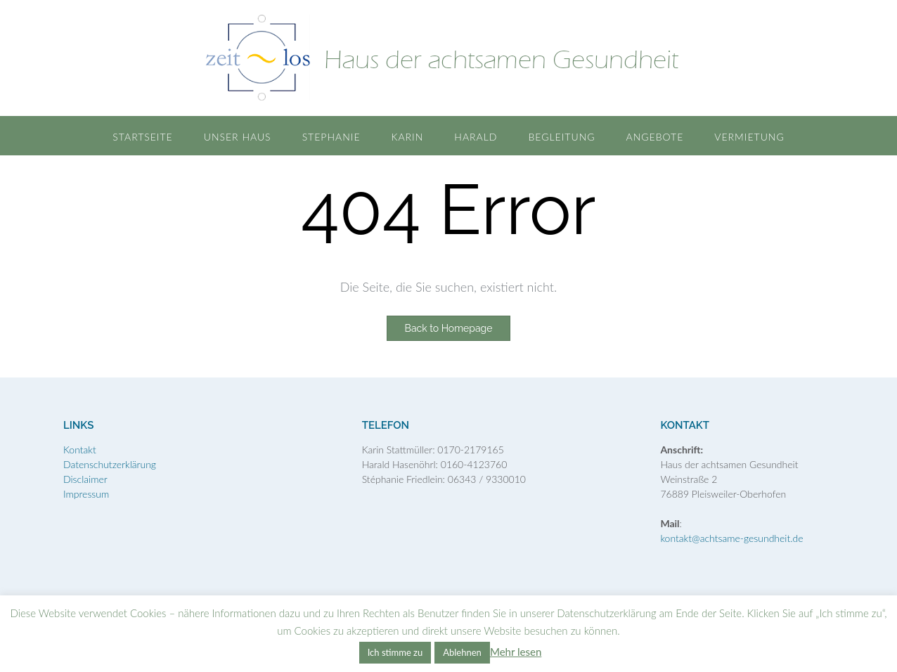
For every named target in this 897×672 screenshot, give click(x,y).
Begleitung (561, 137)
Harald (475, 137)
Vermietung (749, 137)
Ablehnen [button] (462, 652)
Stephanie (331, 137)
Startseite (142, 137)
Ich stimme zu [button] (395, 652)
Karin (408, 137)
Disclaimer (85, 479)
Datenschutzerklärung (109, 464)
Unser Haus (237, 137)
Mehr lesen (515, 651)
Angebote (655, 137)
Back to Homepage (449, 328)
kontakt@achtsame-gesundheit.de (731, 538)
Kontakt (79, 449)
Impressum (86, 494)
